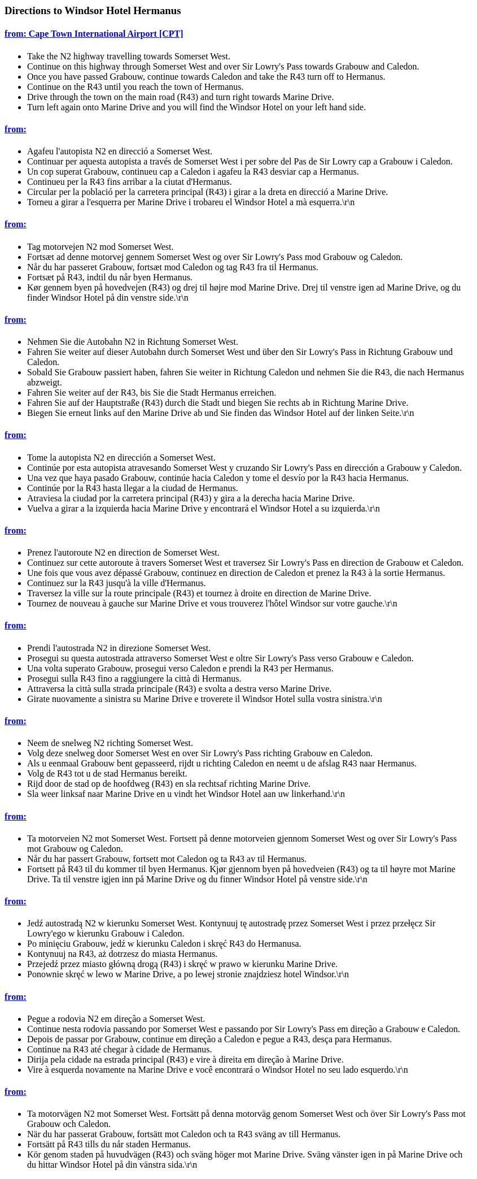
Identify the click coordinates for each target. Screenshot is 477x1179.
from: (16, 129)
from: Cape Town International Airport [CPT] (94, 33)
